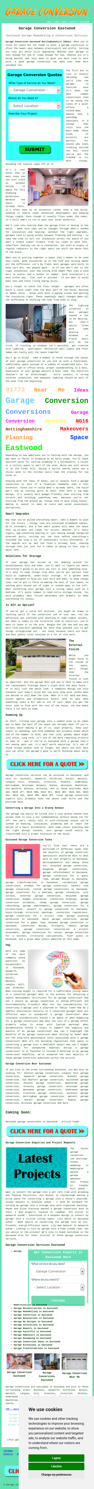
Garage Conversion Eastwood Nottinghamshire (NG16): (39, 41)
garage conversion (44, 1103)
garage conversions (56, 889)
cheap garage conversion (57, 902)
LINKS (56, 22)
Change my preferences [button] (56, 1474)
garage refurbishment (56, 872)
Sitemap (8, 1451)
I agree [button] (56, 1458)
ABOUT (64, 22)
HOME (49, 22)
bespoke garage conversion (66, 922)
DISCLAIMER (84, 22)
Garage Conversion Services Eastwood (35, 1245)
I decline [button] (56, 1466)
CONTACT (73, 22)
